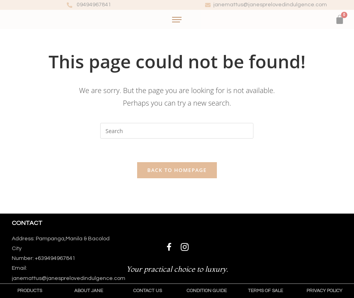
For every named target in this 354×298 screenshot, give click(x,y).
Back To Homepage (177, 170)
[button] (29, 291)
